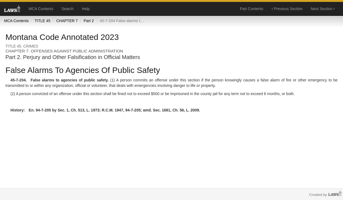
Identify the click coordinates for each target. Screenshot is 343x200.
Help (86, 9)
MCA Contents (41, 9)
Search (67, 9)
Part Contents (251, 9)
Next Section (323, 9)
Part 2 (88, 21)
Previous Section (287, 9)
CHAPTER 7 (67, 21)
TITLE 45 (42, 21)
